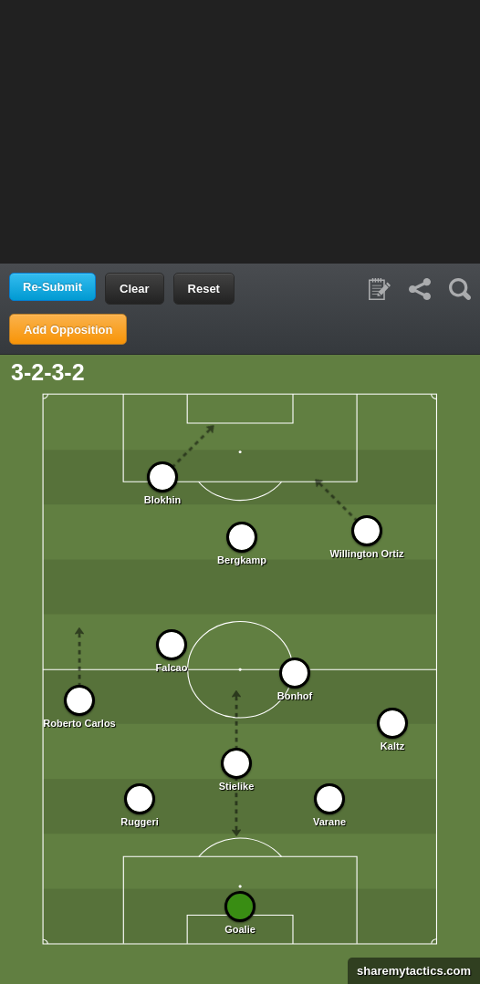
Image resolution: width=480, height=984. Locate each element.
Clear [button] (135, 288)
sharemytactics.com (409, 971)
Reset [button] (204, 288)
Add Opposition (68, 330)
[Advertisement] (240, 130)
